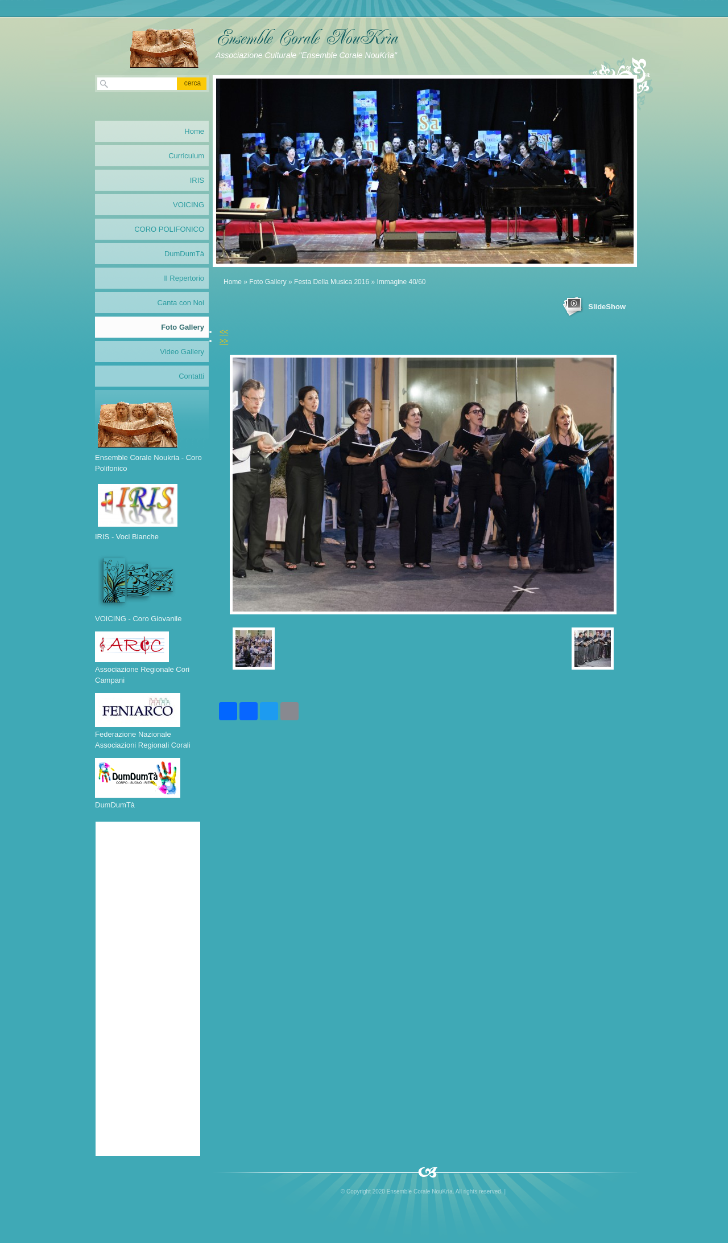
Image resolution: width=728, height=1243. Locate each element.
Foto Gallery (267, 282)
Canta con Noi (181, 302)
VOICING (188, 204)
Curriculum (186, 155)
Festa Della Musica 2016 (331, 282)
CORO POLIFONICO (169, 229)
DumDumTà (184, 253)
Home (233, 282)
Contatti (191, 376)
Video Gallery (182, 351)
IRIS (197, 180)
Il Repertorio (184, 278)
